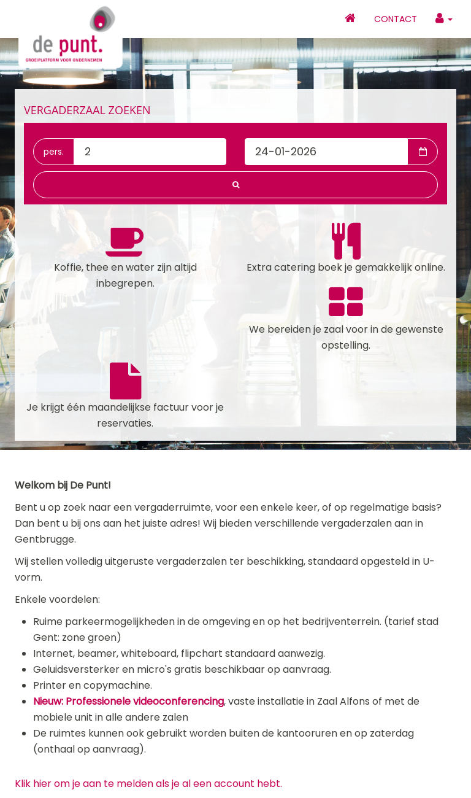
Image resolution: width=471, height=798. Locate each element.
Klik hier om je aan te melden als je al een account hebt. (148, 784)
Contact (395, 19)
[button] (235, 184)
